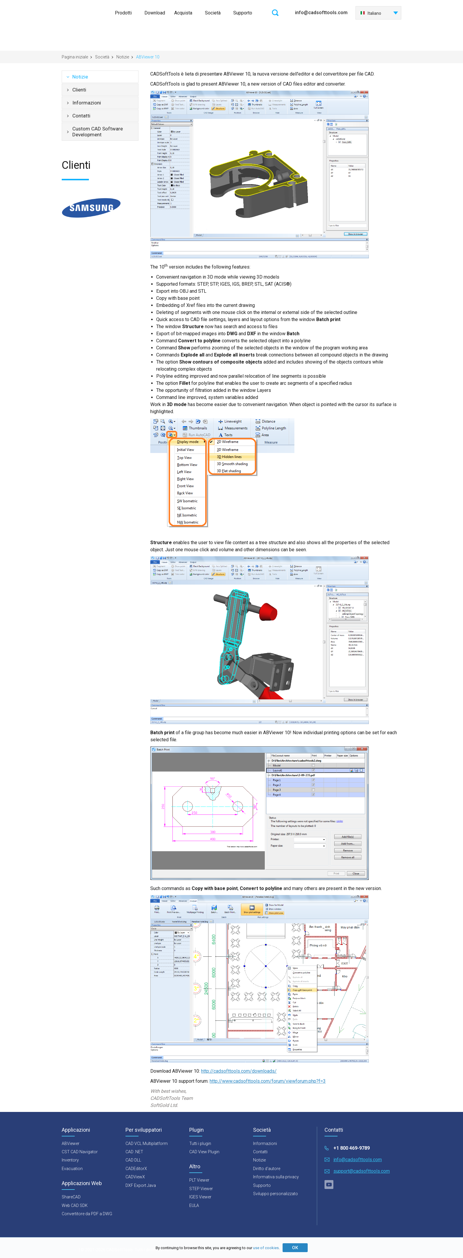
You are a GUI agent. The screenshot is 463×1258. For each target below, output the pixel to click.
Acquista (183, 13)
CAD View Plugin (204, 1151)
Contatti (81, 116)
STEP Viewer (201, 1188)
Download (154, 13)
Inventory (70, 1160)
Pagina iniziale (75, 57)
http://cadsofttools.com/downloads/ (239, 1071)
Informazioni (86, 103)
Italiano (370, 13)
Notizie (122, 57)
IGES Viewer (200, 1197)
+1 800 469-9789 (351, 1148)
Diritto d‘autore (266, 1168)
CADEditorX (136, 1168)
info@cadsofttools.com (321, 12)
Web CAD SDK (75, 1205)
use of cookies (266, 1248)
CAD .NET (134, 1151)
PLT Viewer (199, 1180)
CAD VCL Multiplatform (146, 1143)
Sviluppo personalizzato (275, 1193)
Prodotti (123, 13)
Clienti (79, 90)
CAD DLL (133, 1160)
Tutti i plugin (200, 1143)
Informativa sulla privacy (276, 1176)
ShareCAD (71, 1197)
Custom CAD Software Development (97, 132)
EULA (194, 1205)
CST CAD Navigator (80, 1151)
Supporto (242, 13)
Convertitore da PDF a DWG (87, 1213)
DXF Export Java (140, 1185)
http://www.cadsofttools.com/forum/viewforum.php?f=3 (268, 1081)
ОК (295, 1247)
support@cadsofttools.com (361, 1171)
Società (213, 13)
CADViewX (135, 1176)
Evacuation (72, 1168)
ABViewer (70, 1143)
